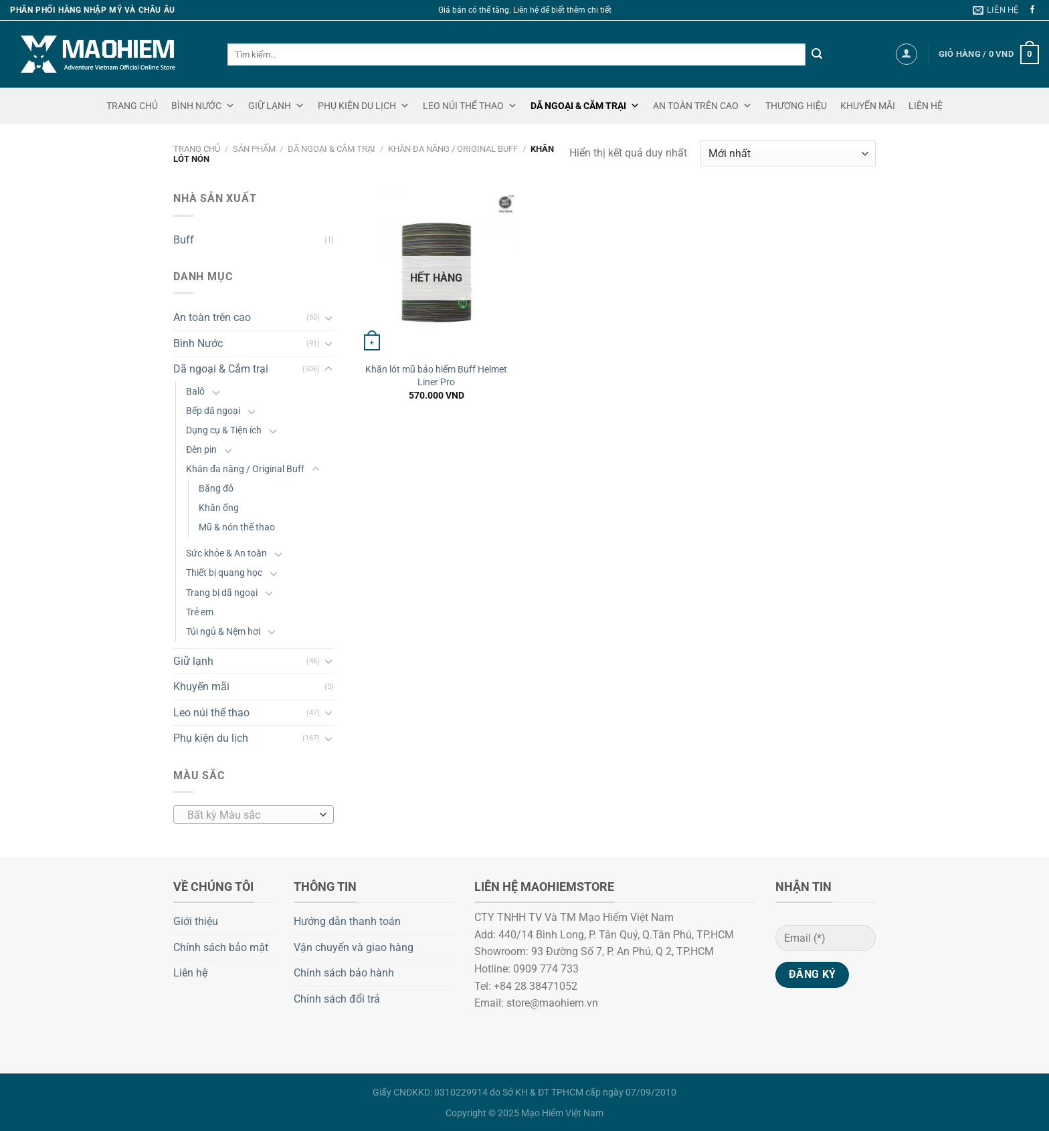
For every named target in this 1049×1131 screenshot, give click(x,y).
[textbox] (250, 815)
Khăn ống (219, 508)
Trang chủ (196, 149)
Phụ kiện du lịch (210, 738)
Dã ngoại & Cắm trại (331, 149)
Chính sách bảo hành (344, 972)
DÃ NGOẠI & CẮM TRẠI (585, 105)
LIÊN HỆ (926, 105)
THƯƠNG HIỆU (796, 105)
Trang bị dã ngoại (222, 593)
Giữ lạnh (193, 661)
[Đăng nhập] (906, 54)
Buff (183, 239)
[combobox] (253, 814)
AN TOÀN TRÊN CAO (702, 105)
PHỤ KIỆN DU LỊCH (363, 105)
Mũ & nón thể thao (237, 527)
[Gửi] (816, 54)
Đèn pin (201, 449)
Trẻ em (199, 612)
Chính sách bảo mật (220, 947)
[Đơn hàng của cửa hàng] (788, 153)
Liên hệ (190, 972)
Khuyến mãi (201, 686)
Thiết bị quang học (224, 573)
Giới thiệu (195, 921)
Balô (195, 391)
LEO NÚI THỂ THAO (470, 105)
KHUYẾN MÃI (867, 105)
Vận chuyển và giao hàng (353, 947)
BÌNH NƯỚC (203, 105)
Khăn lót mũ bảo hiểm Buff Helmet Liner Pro (436, 376)
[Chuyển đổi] (328, 318)
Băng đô (216, 488)
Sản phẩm (254, 149)
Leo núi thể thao (211, 712)
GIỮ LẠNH (276, 105)
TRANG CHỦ (132, 105)
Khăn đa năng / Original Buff (453, 149)
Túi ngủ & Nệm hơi (223, 631)
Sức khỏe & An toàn (226, 553)
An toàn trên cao (212, 317)
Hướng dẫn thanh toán (347, 921)
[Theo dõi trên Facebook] (1032, 10)
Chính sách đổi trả (337, 999)
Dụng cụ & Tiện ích (224, 430)
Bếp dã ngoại (213, 411)
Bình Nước (198, 343)
